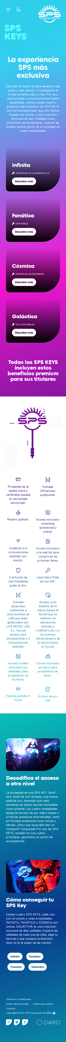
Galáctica (37, 967)
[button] (8, 9)
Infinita (15, 956)
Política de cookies (43, 1004)
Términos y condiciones (18, 999)
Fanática (34, 956)
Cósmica (16, 967)
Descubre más (24, 181)
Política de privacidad (17, 1004)
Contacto (10, 1008)
